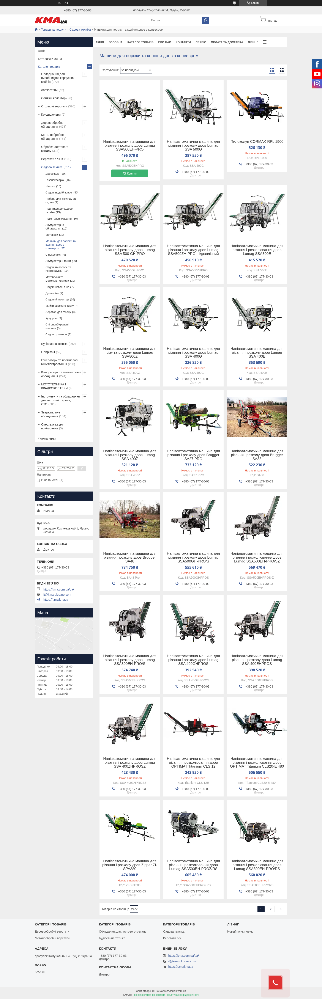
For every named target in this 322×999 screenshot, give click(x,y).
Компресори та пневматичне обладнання (61, 374)
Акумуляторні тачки (58, 260)
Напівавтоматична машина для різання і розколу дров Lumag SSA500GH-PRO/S (193, 557)
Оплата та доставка (227, 42)
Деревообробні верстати (52, 931)
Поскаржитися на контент (149, 994)
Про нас (164, 42)
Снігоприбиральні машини (57, 326)
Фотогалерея (47, 438)
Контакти (183, 42)
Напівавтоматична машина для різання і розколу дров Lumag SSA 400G (193, 352)
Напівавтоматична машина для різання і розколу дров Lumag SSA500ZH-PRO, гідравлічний (193, 250)
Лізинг (253, 42)
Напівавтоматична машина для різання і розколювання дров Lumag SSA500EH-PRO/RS (257, 865)
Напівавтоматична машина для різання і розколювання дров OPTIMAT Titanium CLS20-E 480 (257, 762)
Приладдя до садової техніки (59, 210)
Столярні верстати (54, 106)
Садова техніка (80, 29)
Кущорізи (51, 318)
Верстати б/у (172, 938)
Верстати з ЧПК (52, 159)
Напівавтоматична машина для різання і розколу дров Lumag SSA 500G (193, 145)
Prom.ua (181, 991)
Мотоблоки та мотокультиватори (57, 278)
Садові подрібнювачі (59, 192)
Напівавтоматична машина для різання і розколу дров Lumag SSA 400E (257, 352)
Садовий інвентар (57, 299)
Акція (99, 42)
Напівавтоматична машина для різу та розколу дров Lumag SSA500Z (129, 352)
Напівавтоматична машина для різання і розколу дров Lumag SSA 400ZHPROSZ (129, 762)
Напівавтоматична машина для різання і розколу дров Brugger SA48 (129, 557)
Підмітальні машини (59, 218)
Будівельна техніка (54, 344)
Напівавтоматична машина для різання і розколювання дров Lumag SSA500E (257, 250)
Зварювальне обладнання (50, 414)
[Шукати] (205, 20)
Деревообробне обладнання (52, 124)
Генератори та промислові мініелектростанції (59, 362)
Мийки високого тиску (60, 305)
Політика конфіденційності (183, 994)
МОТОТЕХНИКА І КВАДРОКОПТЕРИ (54, 386)
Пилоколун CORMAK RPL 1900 (256, 142)
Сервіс (201, 42)
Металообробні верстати (52, 938)
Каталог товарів (140, 42)
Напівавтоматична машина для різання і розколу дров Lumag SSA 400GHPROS (193, 660)
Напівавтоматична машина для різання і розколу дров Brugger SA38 (257, 455)
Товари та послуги (53, 29)
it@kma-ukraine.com (57, 594)
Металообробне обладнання (52, 136)
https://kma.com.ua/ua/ (58, 589)
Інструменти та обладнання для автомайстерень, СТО (60, 400)
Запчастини (49, 90)
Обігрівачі (48, 352)
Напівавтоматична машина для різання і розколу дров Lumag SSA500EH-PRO (129, 145)
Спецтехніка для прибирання (52, 426)
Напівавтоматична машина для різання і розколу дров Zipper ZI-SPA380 (129, 865)
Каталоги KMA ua (50, 59)
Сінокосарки (54, 254)
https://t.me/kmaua (55, 599)
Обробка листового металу (54, 148)
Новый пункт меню (240, 931)
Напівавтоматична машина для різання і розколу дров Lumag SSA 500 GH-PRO (129, 250)
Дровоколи (53, 173)
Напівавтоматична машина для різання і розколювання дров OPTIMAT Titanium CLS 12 (193, 762)
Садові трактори (56, 334)
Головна (116, 42)
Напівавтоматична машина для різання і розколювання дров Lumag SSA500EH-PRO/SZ (257, 557)
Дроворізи (52, 293)
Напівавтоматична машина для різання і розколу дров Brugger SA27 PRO (193, 455)
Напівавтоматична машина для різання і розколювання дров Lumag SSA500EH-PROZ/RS (193, 865)
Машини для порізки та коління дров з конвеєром (61, 244)
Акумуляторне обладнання (55, 226)
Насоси (50, 186)
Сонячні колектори (54, 98)
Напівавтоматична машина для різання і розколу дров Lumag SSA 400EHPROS (257, 660)
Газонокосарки (55, 180)
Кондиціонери (51, 114)
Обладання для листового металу (122, 931)
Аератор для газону (58, 312)
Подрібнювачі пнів (57, 287)
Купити (132, 173)
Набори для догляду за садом (61, 200)
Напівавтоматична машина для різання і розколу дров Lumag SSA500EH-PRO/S (129, 660)
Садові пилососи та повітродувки (58, 268)
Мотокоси (52, 234)
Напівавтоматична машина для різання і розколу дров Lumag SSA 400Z (129, 455)
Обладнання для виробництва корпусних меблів (57, 77)
